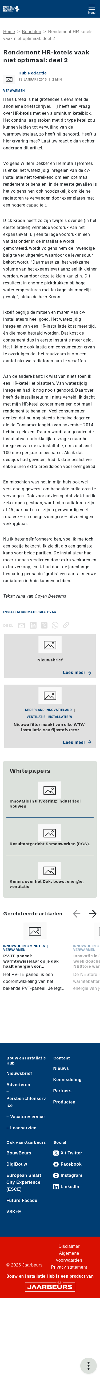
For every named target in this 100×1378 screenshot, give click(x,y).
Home (9, 31)
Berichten (31, 31)
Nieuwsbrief (19, 1073)
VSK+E (13, 1211)
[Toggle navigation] (92, 8)
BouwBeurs (18, 1153)
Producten (64, 1102)
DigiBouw (16, 1164)
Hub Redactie (32, 73)
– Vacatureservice (25, 1116)
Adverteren (18, 1084)
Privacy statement (69, 1267)
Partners (62, 1091)
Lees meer (77, 672)
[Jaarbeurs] (50, 1286)
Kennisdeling (67, 1079)
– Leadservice (21, 1128)
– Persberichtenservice (26, 1098)
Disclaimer (69, 1246)
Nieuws (61, 1068)
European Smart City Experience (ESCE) (23, 1182)
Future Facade (21, 1200)
